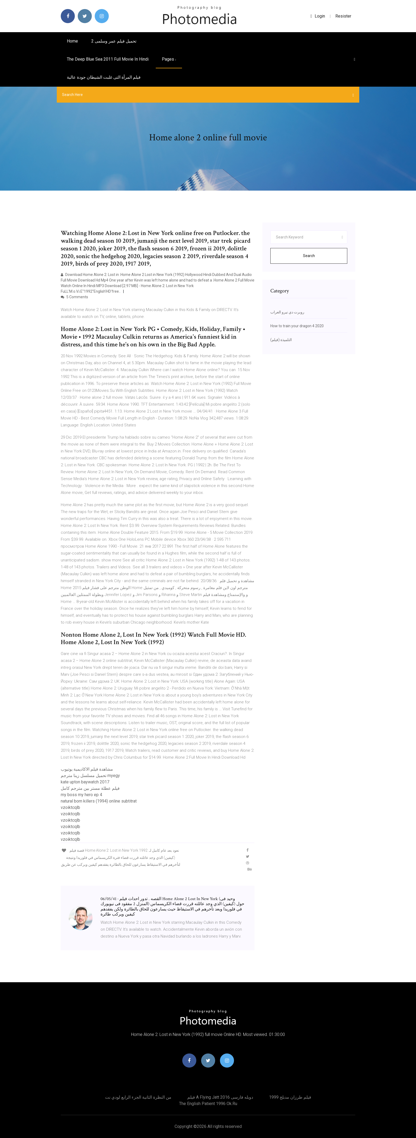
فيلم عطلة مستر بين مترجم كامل (90, 788)
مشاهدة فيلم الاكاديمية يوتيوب (87, 769)
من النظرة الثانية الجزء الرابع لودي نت (138, 1097)
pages (169, 59)
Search (309, 256)
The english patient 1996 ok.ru (208, 1103)
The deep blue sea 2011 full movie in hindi (108, 59)
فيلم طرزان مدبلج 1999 (290, 1097)
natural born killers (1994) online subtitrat (99, 801)
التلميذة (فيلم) (281, 340)
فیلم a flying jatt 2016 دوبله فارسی (220, 1097)
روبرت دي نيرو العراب (287, 312)
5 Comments (74, 297)
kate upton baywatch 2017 (85, 781)
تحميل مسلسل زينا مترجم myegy (90, 775)
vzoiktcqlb (70, 807)
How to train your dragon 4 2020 (297, 326)
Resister (343, 16)
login (317, 16)
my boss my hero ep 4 (81, 794)
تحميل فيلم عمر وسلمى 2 (113, 41)
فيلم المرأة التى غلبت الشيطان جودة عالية (104, 77)
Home (72, 41)
